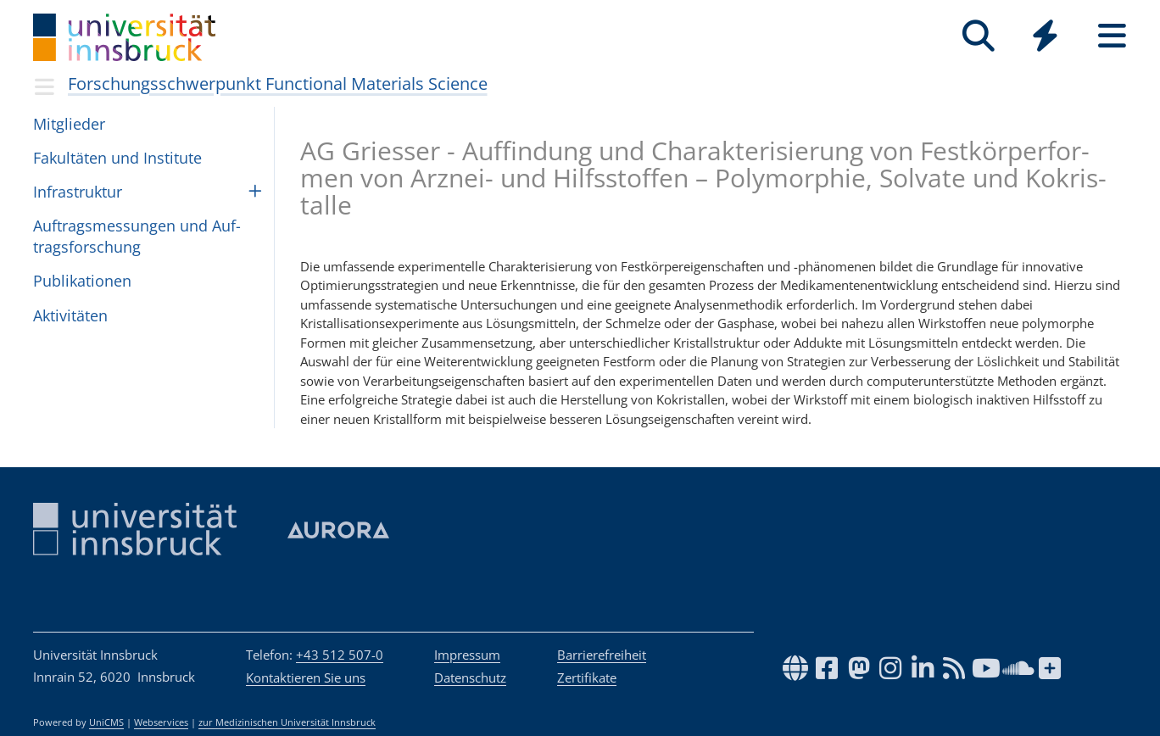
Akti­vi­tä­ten (70, 315)
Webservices (161, 722)
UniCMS (106, 722)
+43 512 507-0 (339, 654)
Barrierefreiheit (601, 654)
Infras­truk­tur (77, 191)
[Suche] (978, 36)
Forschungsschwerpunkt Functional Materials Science (278, 83)
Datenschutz (470, 677)
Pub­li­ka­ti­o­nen (82, 280)
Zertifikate (586, 677)
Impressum (467, 654)
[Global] (1045, 38)
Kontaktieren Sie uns (305, 677)
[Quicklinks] (1045, 36)
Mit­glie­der (69, 124)
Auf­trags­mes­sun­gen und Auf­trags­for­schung (137, 236)
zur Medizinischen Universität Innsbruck (287, 722)
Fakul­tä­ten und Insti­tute (117, 158)
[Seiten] (1112, 36)
